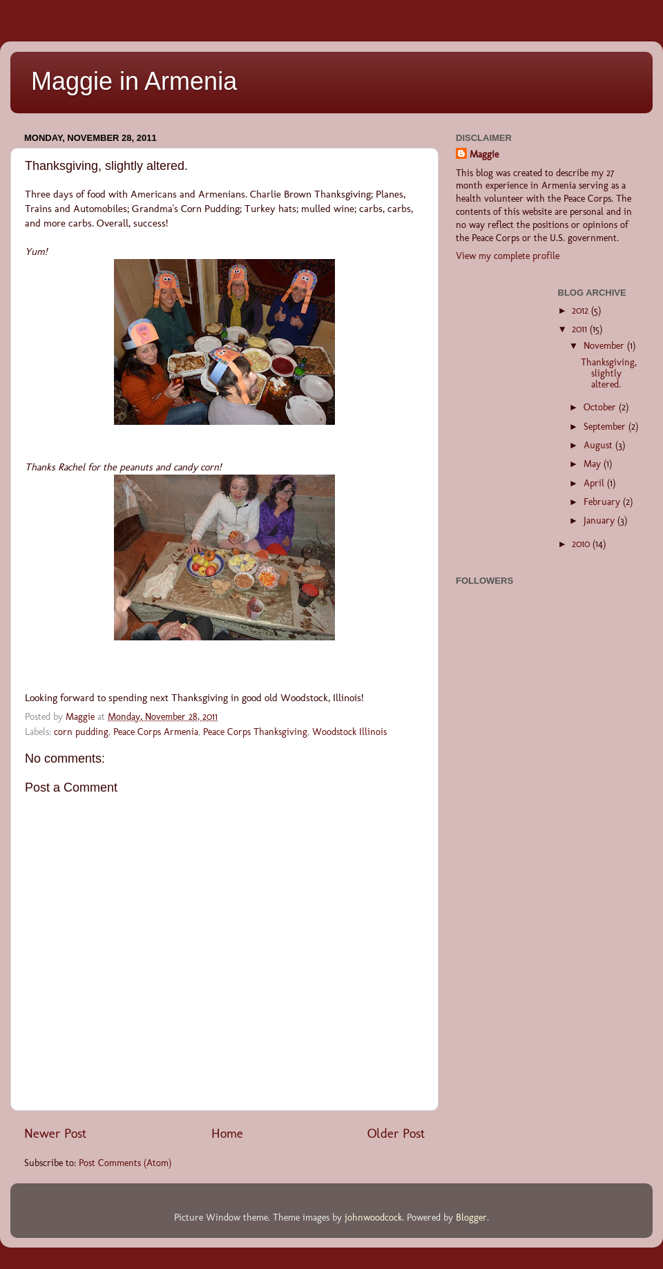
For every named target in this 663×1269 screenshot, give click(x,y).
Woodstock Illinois (349, 731)
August (599, 444)
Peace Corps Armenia (155, 731)
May (594, 463)
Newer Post (55, 1133)
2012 (581, 310)
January (600, 520)
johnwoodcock (373, 1217)
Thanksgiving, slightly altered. (609, 373)
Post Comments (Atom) (125, 1162)
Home (227, 1133)
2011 (581, 328)
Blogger (471, 1217)
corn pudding (81, 731)
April (595, 482)
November (605, 345)
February (603, 501)
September (606, 426)
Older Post (396, 1133)
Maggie (484, 154)
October (601, 406)
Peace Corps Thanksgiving (255, 731)
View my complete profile (507, 255)
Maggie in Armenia (134, 81)
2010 (582, 543)
